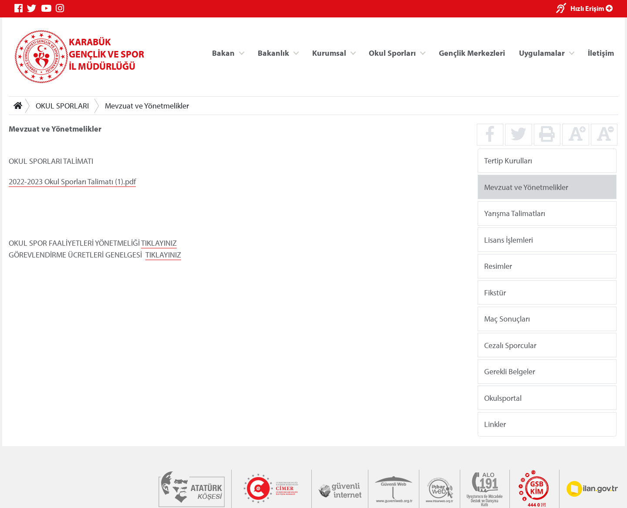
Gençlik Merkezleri (472, 52)
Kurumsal (329, 52)
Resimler (498, 266)
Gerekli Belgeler (509, 371)
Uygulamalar (542, 52)
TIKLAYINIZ (159, 243)
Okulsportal (503, 398)
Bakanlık (273, 52)
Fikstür (495, 292)
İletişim (601, 52)
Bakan (223, 52)
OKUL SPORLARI (62, 106)
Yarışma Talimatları (514, 213)
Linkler (495, 424)
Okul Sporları (392, 52)
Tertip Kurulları (508, 161)
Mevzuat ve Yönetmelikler (147, 106)
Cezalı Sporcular (510, 345)
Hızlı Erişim (591, 8)
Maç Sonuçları (507, 319)
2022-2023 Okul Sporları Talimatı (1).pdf (72, 181)
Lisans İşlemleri (508, 239)
